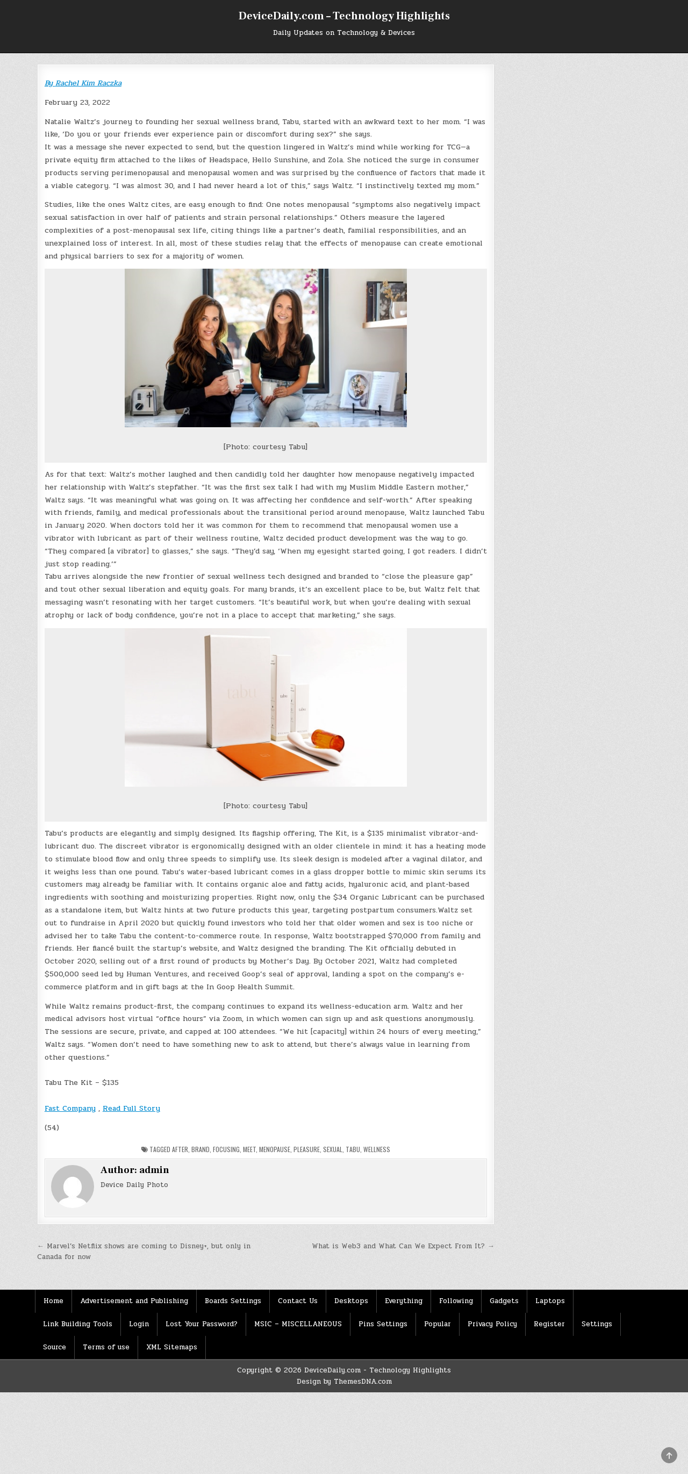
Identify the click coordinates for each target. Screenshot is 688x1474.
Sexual (332, 1149)
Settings (597, 1324)
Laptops (550, 1301)
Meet (249, 1149)
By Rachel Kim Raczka (83, 83)
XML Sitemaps (171, 1347)
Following (456, 1301)
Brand (200, 1149)
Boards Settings (233, 1301)
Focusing (226, 1149)
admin (154, 1170)
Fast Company (70, 1108)
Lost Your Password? (202, 1324)
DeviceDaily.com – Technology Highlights (344, 16)
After (180, 1149)
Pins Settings (383, 1324)
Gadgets (504, 1301)
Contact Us (298, 1301)
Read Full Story (131, 1108)
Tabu (353, 1149)
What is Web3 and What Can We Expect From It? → (403, 1246)
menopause (274, 1149)
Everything (403, 1301)
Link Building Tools (77, 1324)
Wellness (376, 1149)
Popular (437, 1324)
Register (549, 1324)
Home (53, 1301)
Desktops (351, 1301)
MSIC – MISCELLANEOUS (298, 1324)
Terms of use (106, 1347)
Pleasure (306, 1149)
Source (54, 1347)
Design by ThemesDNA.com (344, 1381)
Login (139, 1324)
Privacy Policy (492, 1324)
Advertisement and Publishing (134, 1301)
